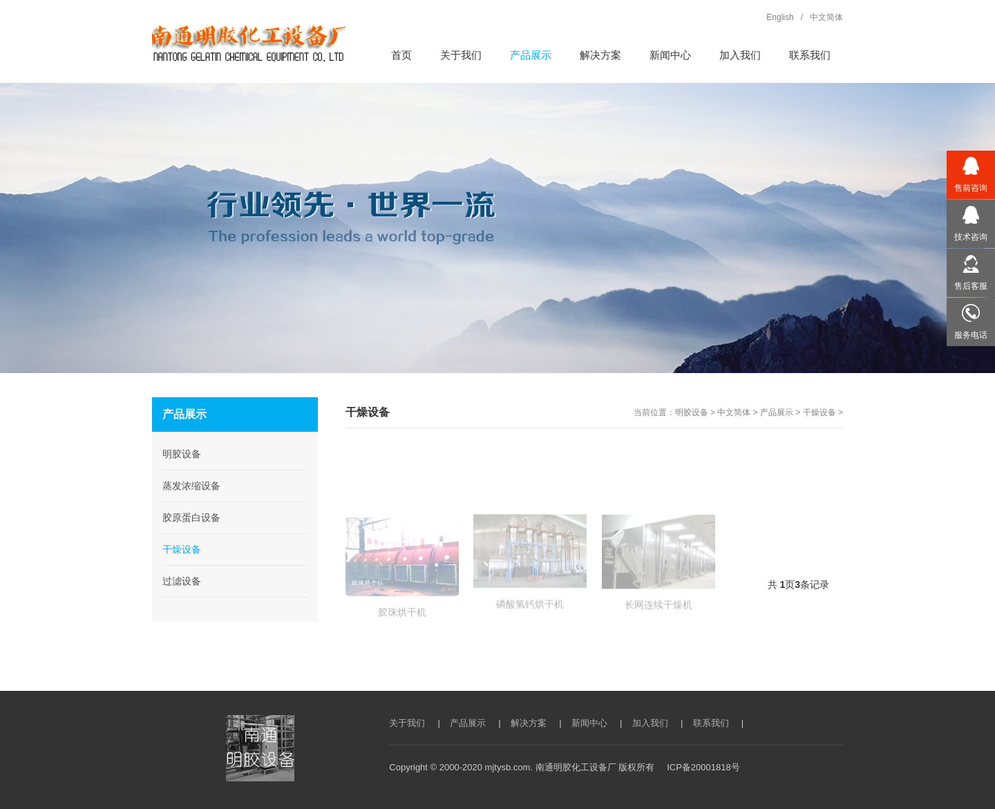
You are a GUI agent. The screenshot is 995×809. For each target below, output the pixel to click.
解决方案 (529, 723)
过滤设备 (181, 581)
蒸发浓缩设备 (191, 485)
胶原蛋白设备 (191, 517)
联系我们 (711, 723)
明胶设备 (691, 412)
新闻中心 (589, 723)
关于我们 (407, 723)
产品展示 (776, 412)
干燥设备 (819, 412)
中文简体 (733, 412)
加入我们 (650, 723)
